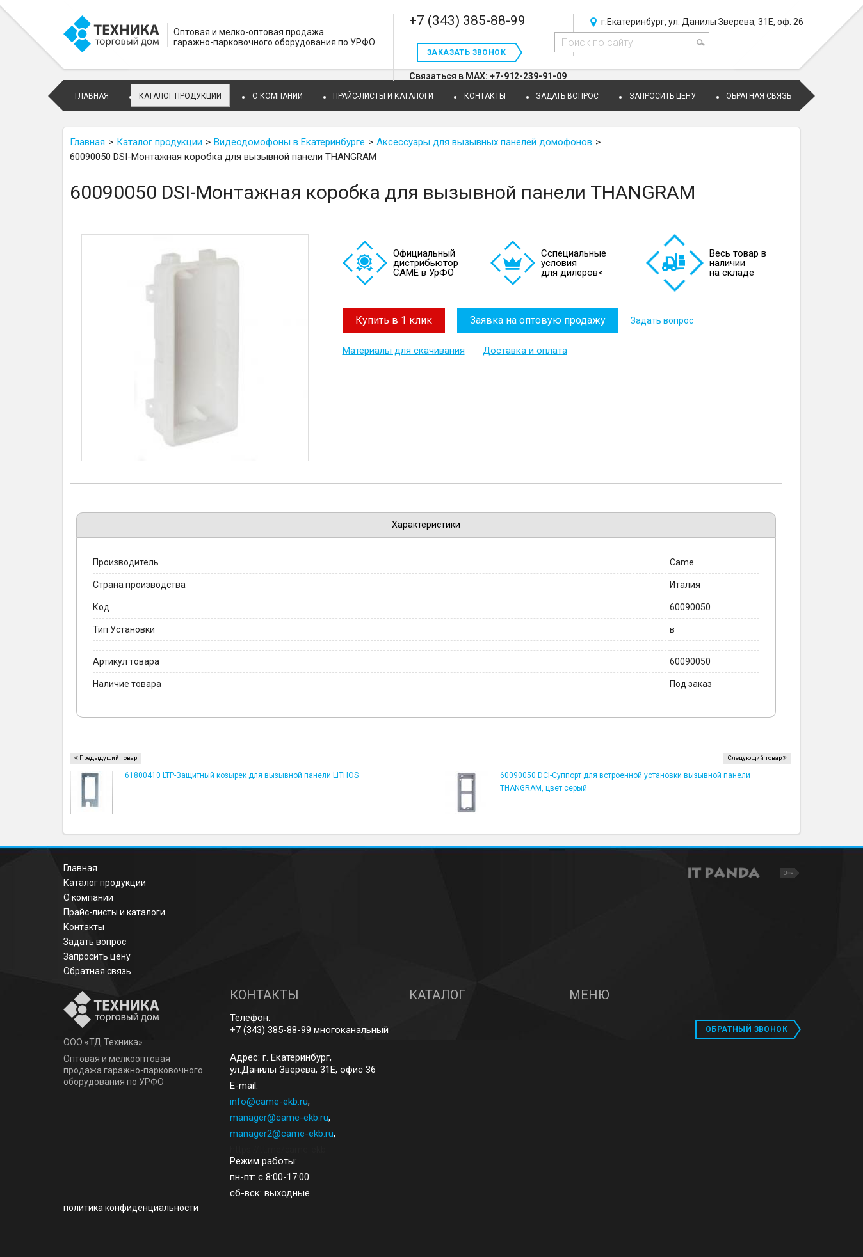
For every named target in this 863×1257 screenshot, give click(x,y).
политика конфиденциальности (130, 1208)
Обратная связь (97, 971)
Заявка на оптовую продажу (538, 320)
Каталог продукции (180, 95)
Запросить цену (97, 956)
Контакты (83, 927)
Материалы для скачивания (404, 350)
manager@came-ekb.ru (279, 1117)
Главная (80, 868)
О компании (88, 897)
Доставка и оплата (525, 350)
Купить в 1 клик (393, 320)
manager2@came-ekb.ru (282, 1133)
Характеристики (426, 524)
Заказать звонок (466, 52)
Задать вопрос (663, 320)
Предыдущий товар (108, 757)
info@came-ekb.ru (269, 1101)
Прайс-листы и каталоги (114, 912)
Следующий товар (754, 757)
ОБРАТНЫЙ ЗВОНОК (746, 1029)
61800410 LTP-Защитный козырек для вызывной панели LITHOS (242, 775)
